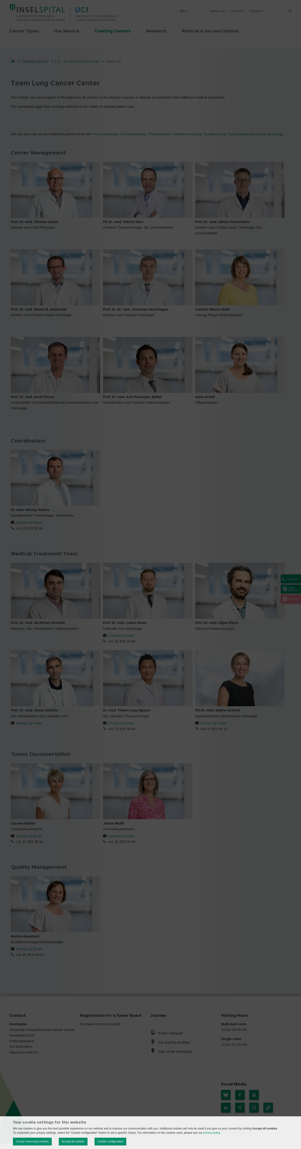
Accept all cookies (73, 1141)
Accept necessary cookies (32, 1141)
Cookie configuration (110, 1141)
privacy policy (211, 1132)
